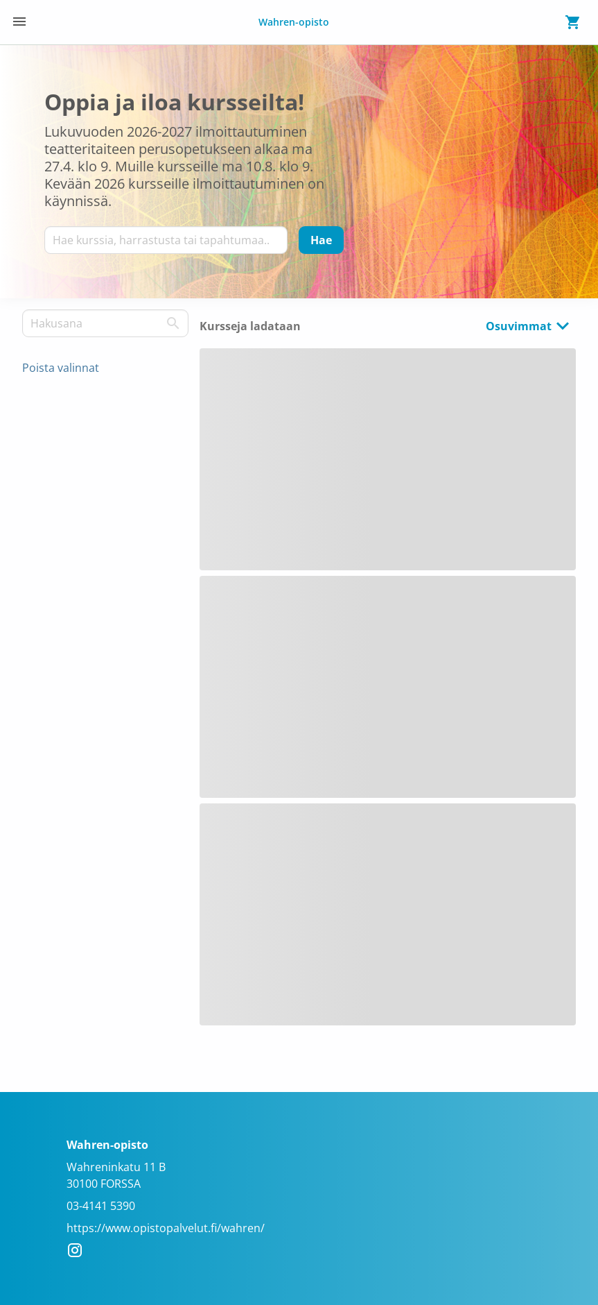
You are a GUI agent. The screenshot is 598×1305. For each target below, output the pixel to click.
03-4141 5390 (101, 1205)
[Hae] (321, 240)
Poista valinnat (60, 367)
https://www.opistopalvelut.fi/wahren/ (166, 1228)
